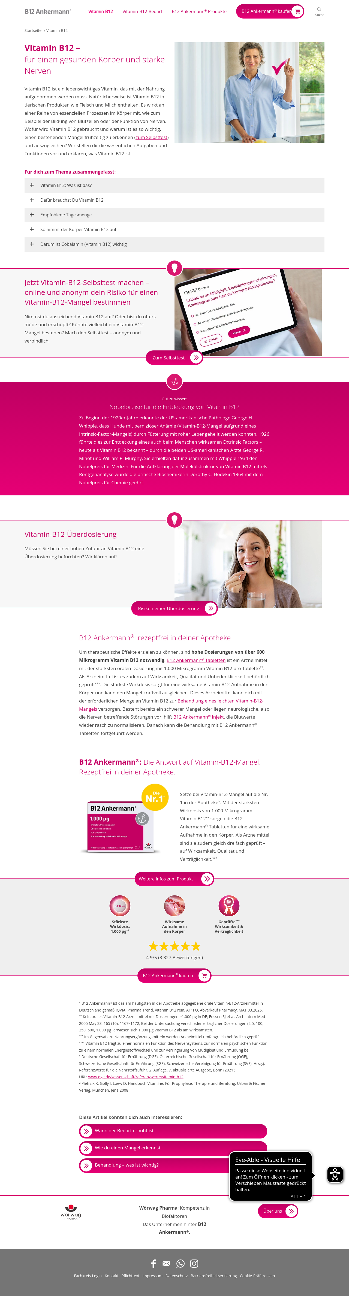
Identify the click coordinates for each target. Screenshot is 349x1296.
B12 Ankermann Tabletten (196, 660)
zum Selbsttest (151, 137)
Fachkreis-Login (88, 1275)
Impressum (152, 1275)
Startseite (33, 30)
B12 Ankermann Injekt (198, 717)
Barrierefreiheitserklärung (214, 1275)
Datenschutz (177, 1275)
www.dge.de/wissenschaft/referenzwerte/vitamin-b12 (135, 1076)
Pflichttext (131, 1275)
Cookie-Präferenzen (257, 1275)
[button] (103, 11)
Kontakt (112, 1275)
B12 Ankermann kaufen (267, 11)
